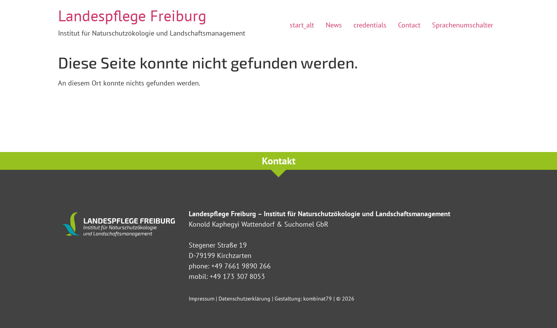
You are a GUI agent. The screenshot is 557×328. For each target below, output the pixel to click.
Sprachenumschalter (462, 24)
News (334, 24)
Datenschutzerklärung (244, 298)
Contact (409, 24)
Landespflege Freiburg (132, 15)
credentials (370, 24)
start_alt (302, 24)
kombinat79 (317, 298)
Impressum (201, 298)
